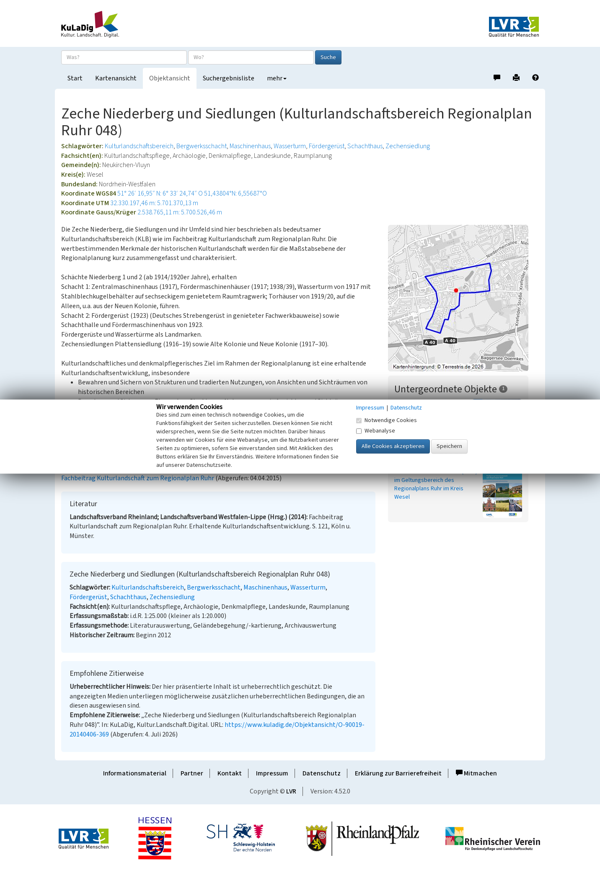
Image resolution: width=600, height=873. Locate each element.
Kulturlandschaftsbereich (139, 146)
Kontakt (229, 773)
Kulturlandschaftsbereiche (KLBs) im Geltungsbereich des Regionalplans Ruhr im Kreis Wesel (435, 484)
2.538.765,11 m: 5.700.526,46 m (179, 212)
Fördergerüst (326, 146)
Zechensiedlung (407, 146)
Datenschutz (322, 773)
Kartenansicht (116, 78)
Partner (192, 773)
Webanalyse (375, 431)
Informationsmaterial (134, 773)
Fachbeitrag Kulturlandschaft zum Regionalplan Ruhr (137, 478)
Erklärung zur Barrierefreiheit (398, 773)
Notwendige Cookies (386, 420)
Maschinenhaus (250, 146)
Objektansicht (169, 78)
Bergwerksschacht (201, 146)
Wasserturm (290, 146)
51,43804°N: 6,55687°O (235, 193)
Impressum (272, 773)
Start (75, 78)
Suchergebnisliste (228, 78)
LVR (291, 791)
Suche (328, 57)
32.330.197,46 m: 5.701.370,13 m (154, 203)
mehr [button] (277, 78)
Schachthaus (365, 146)
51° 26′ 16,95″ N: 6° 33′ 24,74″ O (160, 193)
